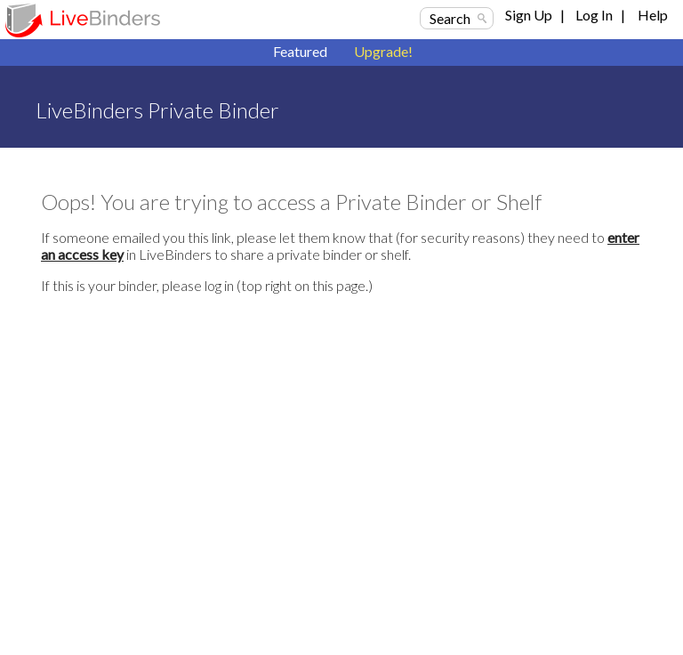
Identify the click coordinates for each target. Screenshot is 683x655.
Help (653, 14)
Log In (594, 14)
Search (450, 18)
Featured (300, 51)
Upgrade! (383, 51)
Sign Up (528, 14)
